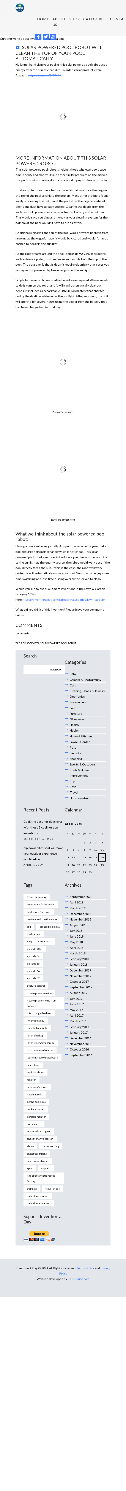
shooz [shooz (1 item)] (30, 1146)
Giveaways (77, 719)
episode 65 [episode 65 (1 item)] (33, 963)
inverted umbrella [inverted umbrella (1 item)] (37, 1028)
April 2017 (76, 1015)
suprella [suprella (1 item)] (45, 1168)
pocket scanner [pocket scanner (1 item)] (36, 1109)
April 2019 (76, 902)
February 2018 (79, 959)
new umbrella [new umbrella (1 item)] (34, 1094)
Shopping (76, 759)
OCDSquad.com (78, 1279)
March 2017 (78, 1021)
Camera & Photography (85, 679)
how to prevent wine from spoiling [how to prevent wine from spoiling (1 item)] (41, 1003)
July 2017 (76, 998)
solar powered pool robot (58, 643)
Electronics (77, 696)
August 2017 (78, 993)
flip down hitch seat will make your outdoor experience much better (43, 853)
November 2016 (80, 1044)
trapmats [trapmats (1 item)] (32, 1188)
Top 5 (73, 781)
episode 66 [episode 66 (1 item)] (33, 970)
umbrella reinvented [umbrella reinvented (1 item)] (38, 1203)
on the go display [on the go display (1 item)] (36, 1101)
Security (75, 753)
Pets (73, 747)
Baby (73, 674)
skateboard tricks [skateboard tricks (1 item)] (37, 1153)
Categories (95, 19)
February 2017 (79, 1027)
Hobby (74, 730)
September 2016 (81, 1055)
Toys (73, 787)
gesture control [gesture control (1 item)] (36, 985)
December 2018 (80, 914)
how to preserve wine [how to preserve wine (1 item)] (39, 993)
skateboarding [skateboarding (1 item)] (51, 1146)
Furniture (76, 713)
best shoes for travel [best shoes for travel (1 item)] (38, 911)
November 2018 (80, 919)
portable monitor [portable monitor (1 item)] (36, 1116)
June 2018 (77, 936)
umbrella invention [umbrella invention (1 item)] (37, 1195)
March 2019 (78, 908)
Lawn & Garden (80, 742)
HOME (43, 19)
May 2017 (76, 1010)
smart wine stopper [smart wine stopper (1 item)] (38, 1160)
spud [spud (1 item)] (30, 1168)
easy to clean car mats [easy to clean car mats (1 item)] (39, 941)
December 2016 (80, 1038)
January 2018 (79, 964)
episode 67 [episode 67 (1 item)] (33, 978)
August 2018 (78, 925)
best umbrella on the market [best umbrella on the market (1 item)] (42, 919)
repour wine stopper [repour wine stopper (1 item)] (38, 1131)
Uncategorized (80, 798)
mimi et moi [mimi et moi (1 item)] (33, 1064)
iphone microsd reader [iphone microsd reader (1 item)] (40, 1050)
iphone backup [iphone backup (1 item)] (35, 1035)
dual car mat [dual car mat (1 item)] (34, 933)
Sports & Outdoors (83, 764)
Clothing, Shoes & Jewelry (87, 691)
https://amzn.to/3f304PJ (44, 75)
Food (73, 708)
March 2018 (78, 953)
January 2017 (79, 1032)
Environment (78, 702)
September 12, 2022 (39, 838)
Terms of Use (85, 1268)
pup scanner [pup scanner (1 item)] (34, 1123)
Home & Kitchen (81, 736)
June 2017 (77, 1004)
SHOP (74, 19)
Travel (74, 792)
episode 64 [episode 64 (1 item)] (33, 956)
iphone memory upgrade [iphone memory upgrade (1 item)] (41, 1042)
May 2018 (76, 942)
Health (74, 725)
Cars (73, 685)
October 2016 (79, 1049)
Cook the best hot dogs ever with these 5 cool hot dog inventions (43, 827)
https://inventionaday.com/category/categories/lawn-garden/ (64, 599)
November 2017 (80, 976)
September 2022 (81, 896)
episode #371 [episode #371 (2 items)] (35, 948)
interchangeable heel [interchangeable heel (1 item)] (39, 1013)
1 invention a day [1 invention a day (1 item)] (36, 896)
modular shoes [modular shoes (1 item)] (35, 1072)
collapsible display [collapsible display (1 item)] (49, 926)
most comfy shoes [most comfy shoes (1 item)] (37, 1087)
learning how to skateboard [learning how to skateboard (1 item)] (42, 1057)
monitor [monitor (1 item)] (31, 1079)
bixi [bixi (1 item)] (29, 926)
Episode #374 (31, 643)
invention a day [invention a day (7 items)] (35, 1020)
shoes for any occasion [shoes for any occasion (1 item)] (40, 1138)
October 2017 (79, 981)
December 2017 (80, 970)
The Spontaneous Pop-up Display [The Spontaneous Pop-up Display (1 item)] (41, 1178)
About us (59, 21)
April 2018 (76, 947)
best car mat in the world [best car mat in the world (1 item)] (41, 904)
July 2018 (76, 930)
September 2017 (81, 987)
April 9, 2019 (33, 865)
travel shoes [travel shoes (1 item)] (53, 1188)
